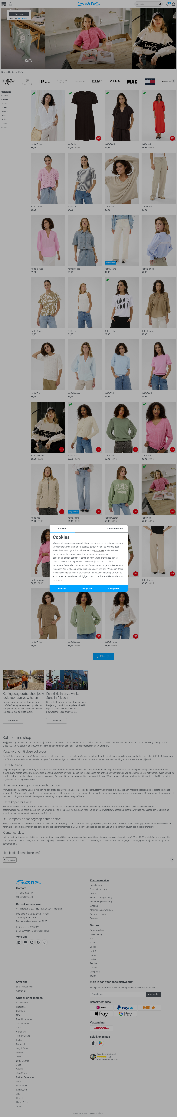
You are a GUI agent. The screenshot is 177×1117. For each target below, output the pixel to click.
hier (67, 572)
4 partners (99, 550)
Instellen (61, 588)
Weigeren (87, 588)
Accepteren (114, 588)
